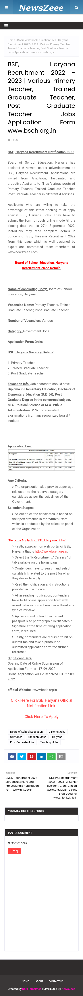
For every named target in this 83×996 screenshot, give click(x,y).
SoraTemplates (31, 989)
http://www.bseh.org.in (51, 551)
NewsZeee (68, 989)
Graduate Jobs (37, 737)
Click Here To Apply (42, 716)
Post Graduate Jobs (22, 742)
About (39, 981)
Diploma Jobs (57, 731)
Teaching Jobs (49, 742)
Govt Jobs (16, 737)
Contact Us (56, 981)
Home (11, 40)
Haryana (57, 737)
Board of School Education (33, 40)
